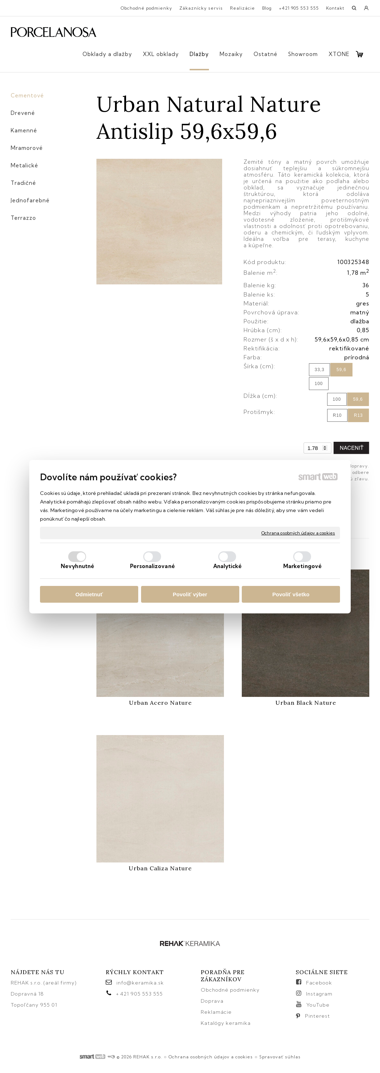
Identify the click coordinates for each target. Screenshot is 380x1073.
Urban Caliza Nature (160, 868)
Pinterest (317, 1016)
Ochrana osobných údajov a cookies (298, 532)
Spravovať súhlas (280, 1056)
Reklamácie (217, 1012)
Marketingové (302, 566)
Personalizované (152, 566)
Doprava (212, 1001)
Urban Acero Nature (160, 702)
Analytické (227, 566)
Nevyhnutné (77, 566)
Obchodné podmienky (230, 990)
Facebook (319, 983)
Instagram (319, 994)
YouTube (318, 1005)
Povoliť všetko (291, 594)
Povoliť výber (190, 594)
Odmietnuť (89, 594)
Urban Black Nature (305, 702)
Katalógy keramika (226, 1023)
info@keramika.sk (140, 983)
